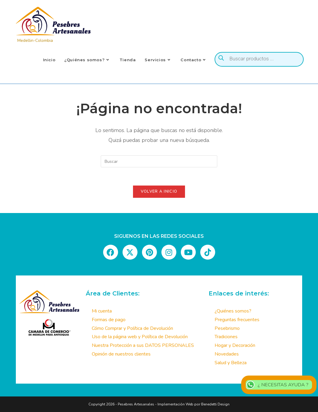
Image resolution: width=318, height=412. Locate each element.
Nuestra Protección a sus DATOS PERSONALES (143, 345)
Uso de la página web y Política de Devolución (140, 337)
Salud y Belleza (231, 362)
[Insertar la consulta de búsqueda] (159, 161)
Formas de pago (109, 319)
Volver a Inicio (159, 191)
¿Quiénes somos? (233, 311)
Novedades (227, 354)
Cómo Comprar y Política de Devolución (132, 328)
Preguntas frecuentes (237, 319)
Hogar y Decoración (235, 345)
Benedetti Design (215, 404)
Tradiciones (226, 337)
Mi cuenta (102, 311)
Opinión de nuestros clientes (121, 354)
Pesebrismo (227, 328)
